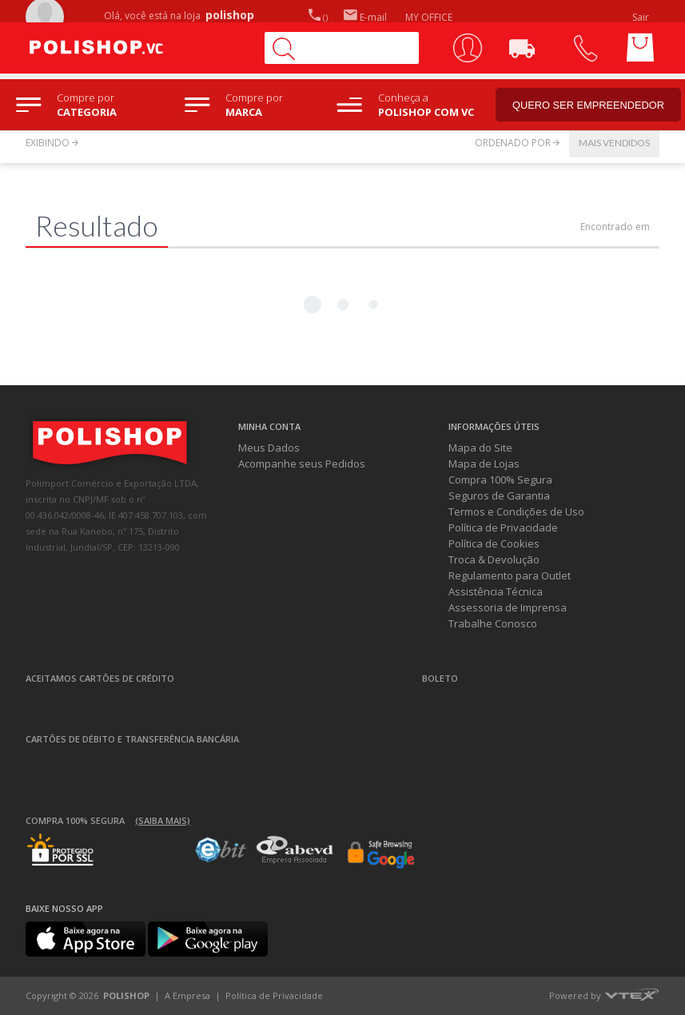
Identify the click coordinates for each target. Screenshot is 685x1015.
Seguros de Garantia (499, 495)
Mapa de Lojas (484, 463)
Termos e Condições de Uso (516, 511)
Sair (641, 17)
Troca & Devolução (494, 559)
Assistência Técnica (495, 591)
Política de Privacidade (503, 527)
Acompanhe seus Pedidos (301, 463)
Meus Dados (269, 447)
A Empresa (187, 995)
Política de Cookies (494, 543)
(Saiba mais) (162, 820)
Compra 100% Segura (500, 479)
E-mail (365, 17)
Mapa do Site (480, 447)
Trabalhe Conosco (492, 623)
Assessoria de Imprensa (507, 607)
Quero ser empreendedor (591, 108)
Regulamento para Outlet (509, 575)
